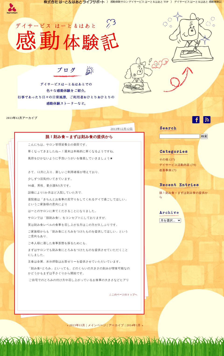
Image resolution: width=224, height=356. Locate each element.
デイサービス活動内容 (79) (177, 164)
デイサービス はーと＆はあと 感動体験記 (198, 1)
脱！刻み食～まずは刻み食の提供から (79, 137)
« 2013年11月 (76, 325)
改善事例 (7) (167, 170)
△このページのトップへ (123, 294)
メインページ (97, 325)
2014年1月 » (134, 325)
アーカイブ (116, 325)
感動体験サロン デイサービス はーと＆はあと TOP (139, 1)
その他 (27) (167, 159)
